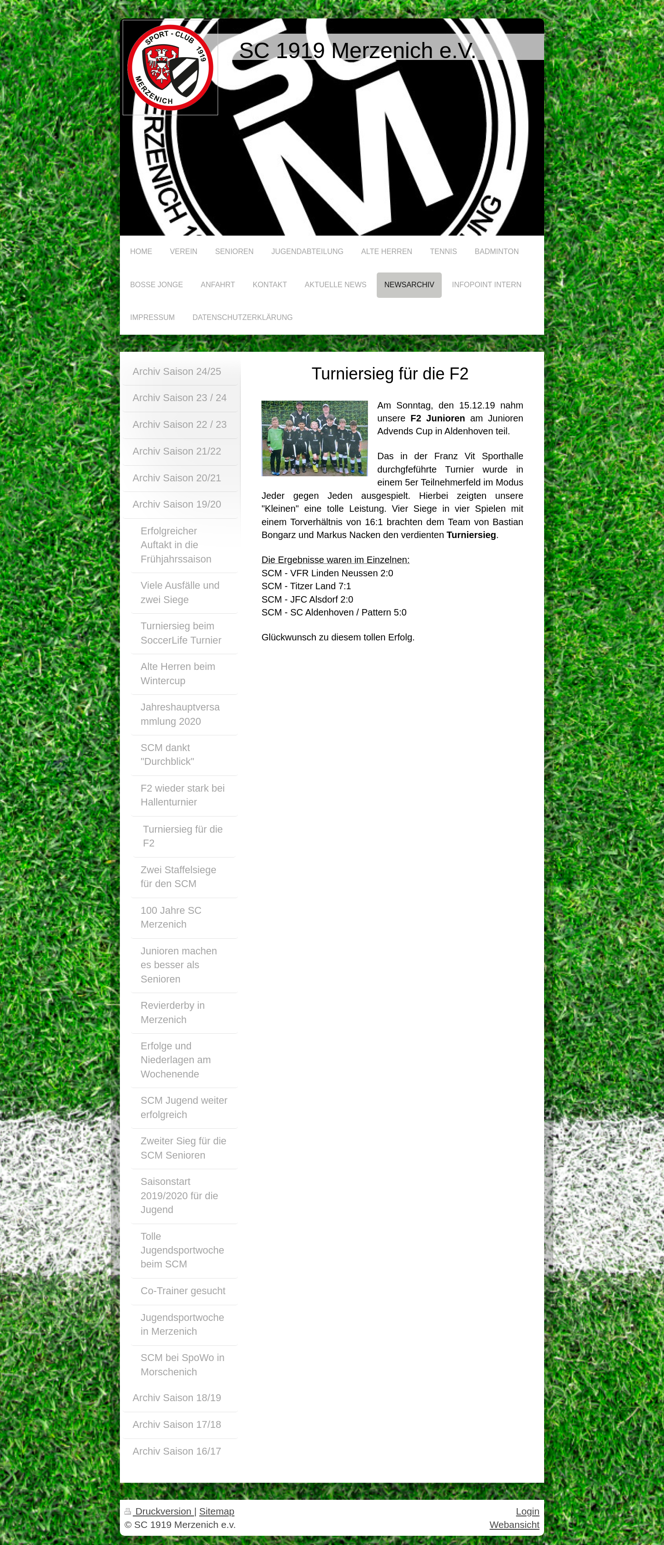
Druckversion (159, 1511)
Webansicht (515, 1524)
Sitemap (216, 1511)
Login (528, 1511)
